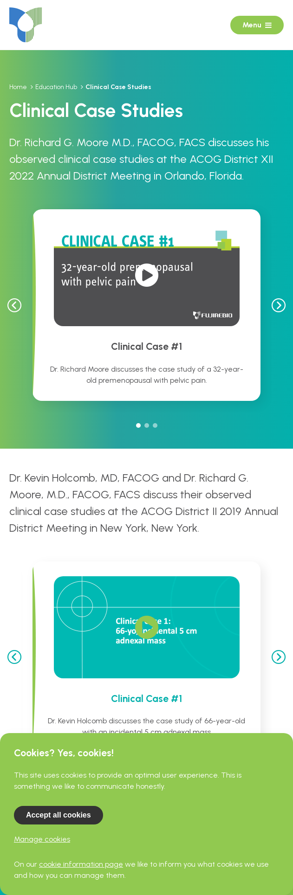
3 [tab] (155, 425)
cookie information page (81, 864)
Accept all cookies (58, 815)
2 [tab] (146, 425)
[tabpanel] (146, 304)
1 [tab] (138, 425)
